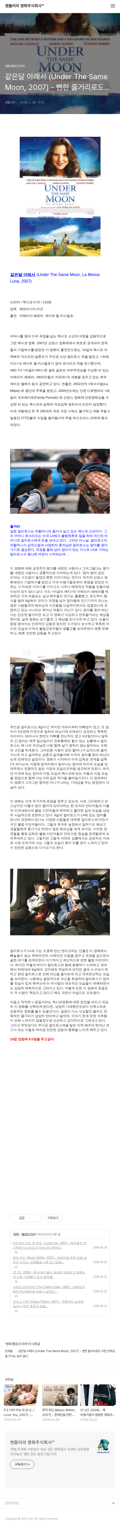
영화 (16, 1234)
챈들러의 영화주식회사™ (24, 6)
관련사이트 (12, 1503)
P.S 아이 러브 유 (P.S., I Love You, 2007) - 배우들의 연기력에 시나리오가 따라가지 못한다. (49, 1245)
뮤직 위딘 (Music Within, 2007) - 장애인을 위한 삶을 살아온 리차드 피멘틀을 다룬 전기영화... (50, 1260)
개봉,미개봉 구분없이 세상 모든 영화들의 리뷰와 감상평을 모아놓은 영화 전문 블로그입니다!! (49, 1451)
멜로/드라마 (28, 1234)
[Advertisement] (60, 1132)
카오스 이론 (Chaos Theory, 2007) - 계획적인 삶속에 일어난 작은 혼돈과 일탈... (48, 1304)
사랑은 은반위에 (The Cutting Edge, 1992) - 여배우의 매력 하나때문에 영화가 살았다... (49, 1289)
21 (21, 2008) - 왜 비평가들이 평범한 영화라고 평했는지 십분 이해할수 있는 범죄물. (49, 1275)
